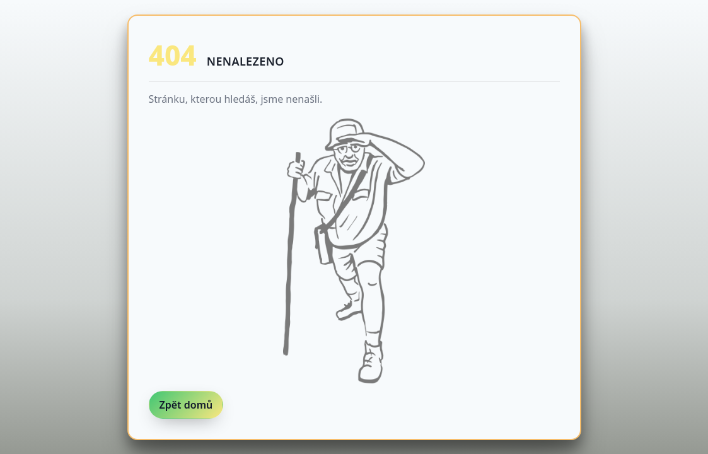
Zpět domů (186, 405)
